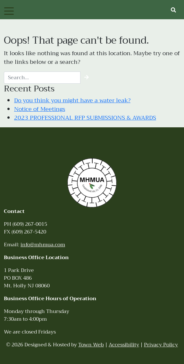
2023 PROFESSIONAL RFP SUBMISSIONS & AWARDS (85, 118)
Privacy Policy (161, 344)
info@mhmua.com (43, 244)
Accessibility (124, 344)
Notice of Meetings (39, 109)
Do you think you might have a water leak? (72, 100)
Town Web (91, 344)
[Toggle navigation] (9, 10)
